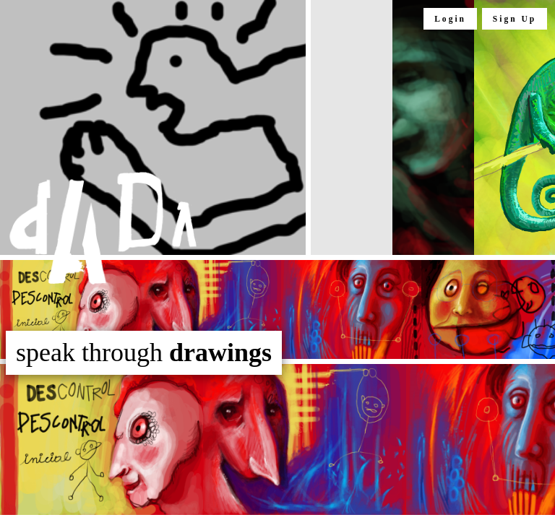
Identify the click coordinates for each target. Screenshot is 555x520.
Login (450, 18)
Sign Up (514, 18)
